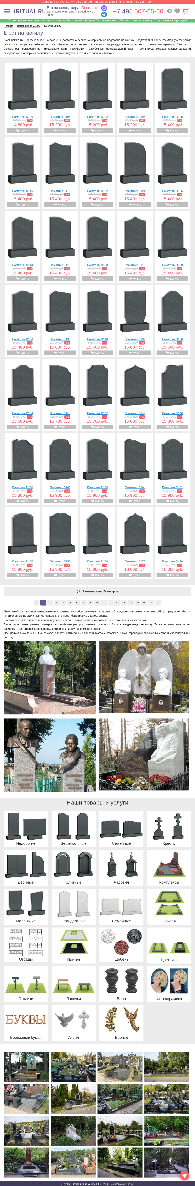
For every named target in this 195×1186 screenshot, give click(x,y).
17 (150, 602)
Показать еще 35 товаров (100, 591)
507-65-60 (138, 11)
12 (117, 602)
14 (130, 602)
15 (137, 602)
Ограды (26, 959)
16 (144, 602)
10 (103, 602)
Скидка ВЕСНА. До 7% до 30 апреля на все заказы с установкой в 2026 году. (97, 1)
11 (110, 602)
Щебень (121, 959)
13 (123, 602)
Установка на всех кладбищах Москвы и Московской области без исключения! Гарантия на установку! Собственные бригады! (97, 20)
